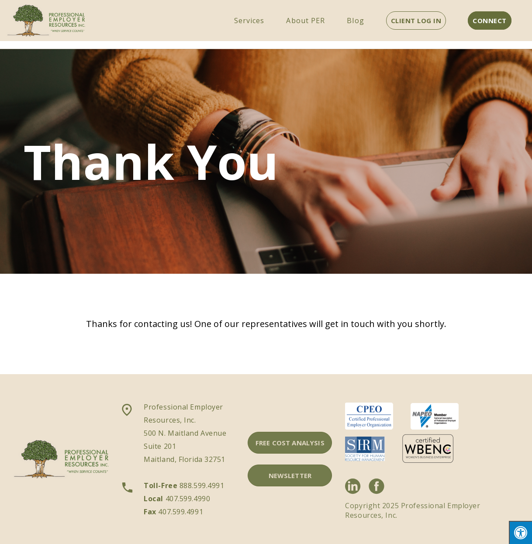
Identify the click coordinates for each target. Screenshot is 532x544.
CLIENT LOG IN (416, 20)
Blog (355, 20)
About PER (305, 20)
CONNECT (490, 20)
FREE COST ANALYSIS (290, 442)
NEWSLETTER (290, 475)
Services (249, 20)
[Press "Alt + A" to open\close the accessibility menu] (520, 532)
